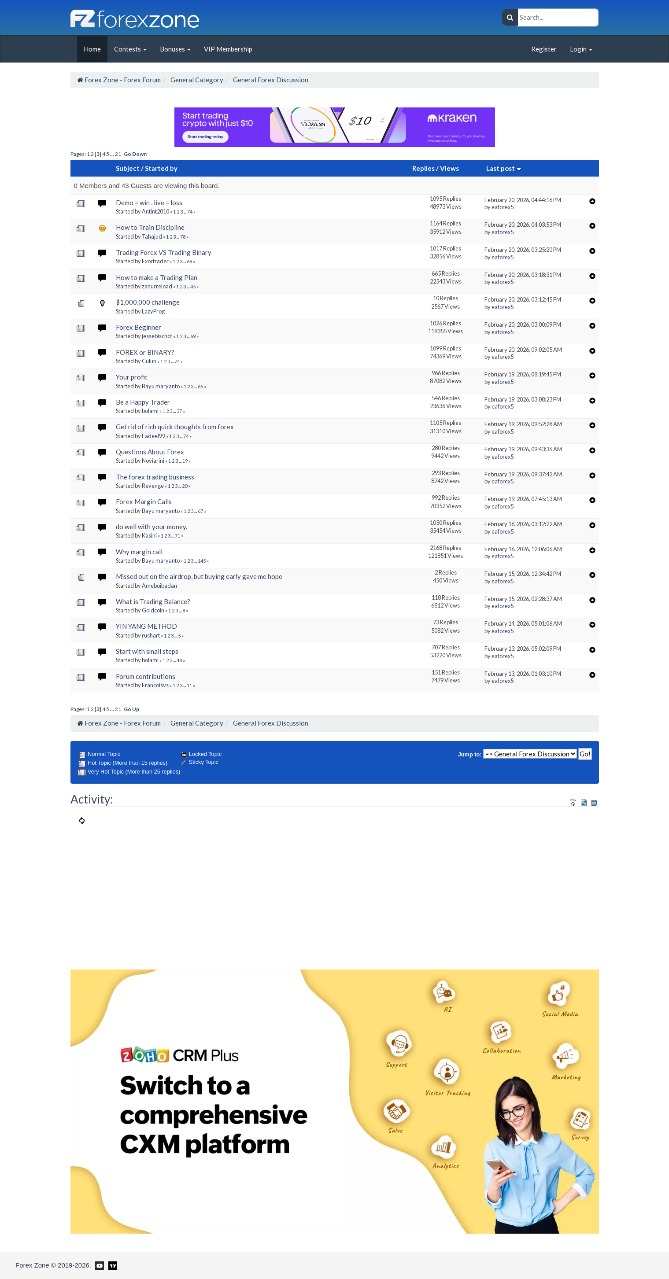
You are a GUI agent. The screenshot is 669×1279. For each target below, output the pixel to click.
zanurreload (157, 286)
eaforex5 (503, 206)
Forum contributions (145, 676)
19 (185, 461)
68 (189, 261)
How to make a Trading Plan (156, 277)
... (112, 154)
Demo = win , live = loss (149, 202)
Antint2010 (155, 211)
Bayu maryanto (161, 386)
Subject (128, 168)
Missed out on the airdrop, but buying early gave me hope (199, 576)
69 (193, 336)
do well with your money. (151, 527)
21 (118, 154)
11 (189, 685)
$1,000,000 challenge (148, 302)
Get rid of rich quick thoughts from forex (175, 427)
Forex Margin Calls (144, 501)
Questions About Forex (150, 452)
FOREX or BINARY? (145, 352)
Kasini (149, 535)
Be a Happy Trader (143, 402)
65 (200, 386)
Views (449, 168)
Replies (423, 168)
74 (189, 211)
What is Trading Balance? (153, 601)
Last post (503, 168)
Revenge (153, 485)
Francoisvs (155, 685)
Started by (161, 168)
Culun (149, 361)
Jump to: (470, 754)
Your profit (132, 377)
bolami (150, 410)
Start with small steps (147, 651)
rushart (151, 635)
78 (182, 237)
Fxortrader (155, 261)
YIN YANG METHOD (146, 626)
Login (581, 49)
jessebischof (157, 335)
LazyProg (153, 311)
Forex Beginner (138, 327)
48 (179, 660)
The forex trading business (155, 477)
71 (177, 535)
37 (179, 411)
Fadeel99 (153, 435)
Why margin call (139, 552)
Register (544, 49)
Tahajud (152, 236)
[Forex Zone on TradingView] (111, 1265)
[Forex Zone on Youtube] (98, 1265)
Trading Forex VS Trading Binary (163, 252)
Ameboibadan (159, 585)
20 (184, 486)
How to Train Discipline (150, 227)
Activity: (91, 799)
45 (193, 286)
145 (202, 561)
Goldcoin (153, 610)
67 (200, 511)
